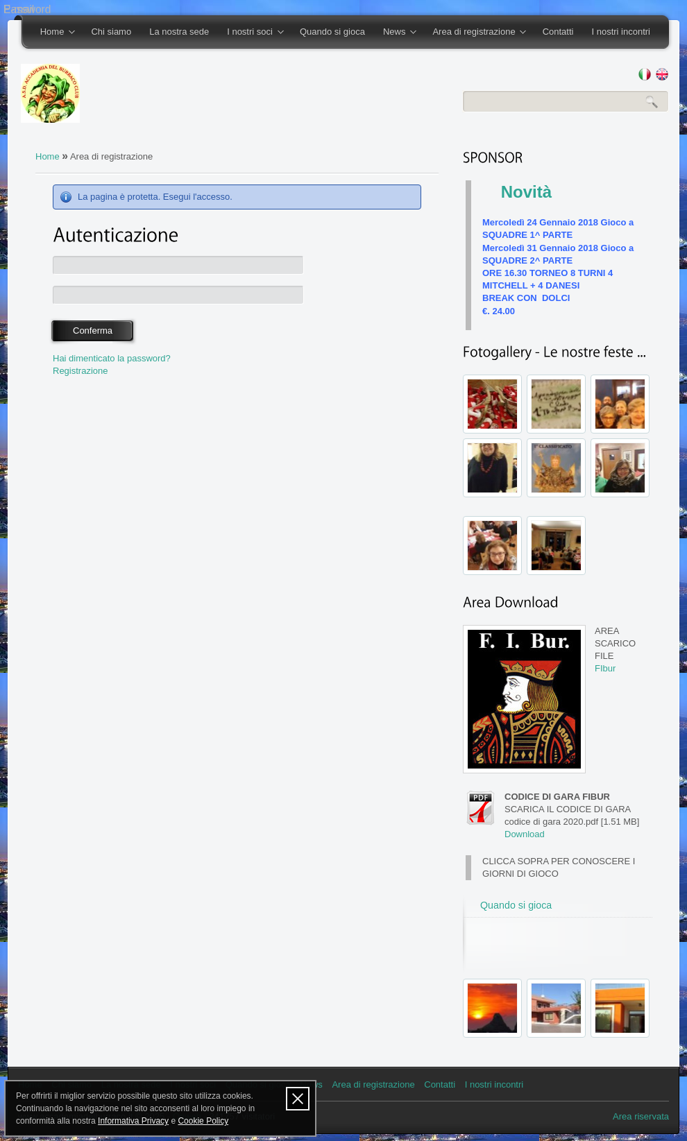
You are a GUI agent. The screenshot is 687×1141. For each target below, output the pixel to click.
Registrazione (80, 371)
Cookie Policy (203, 1121)
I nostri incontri (620, 31)
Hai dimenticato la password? (112, 358)
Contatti (558, 31)
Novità (526, 191)
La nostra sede (179, 31)
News (395, 32)
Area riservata (641, 1116)
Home (53, 32)
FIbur (605, 668)
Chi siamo (111, 31)
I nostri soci (250, 32)
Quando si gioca (332, 31)
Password (27, 9)
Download (524, 834)
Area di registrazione (474, 32)
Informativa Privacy (133, 1121)
